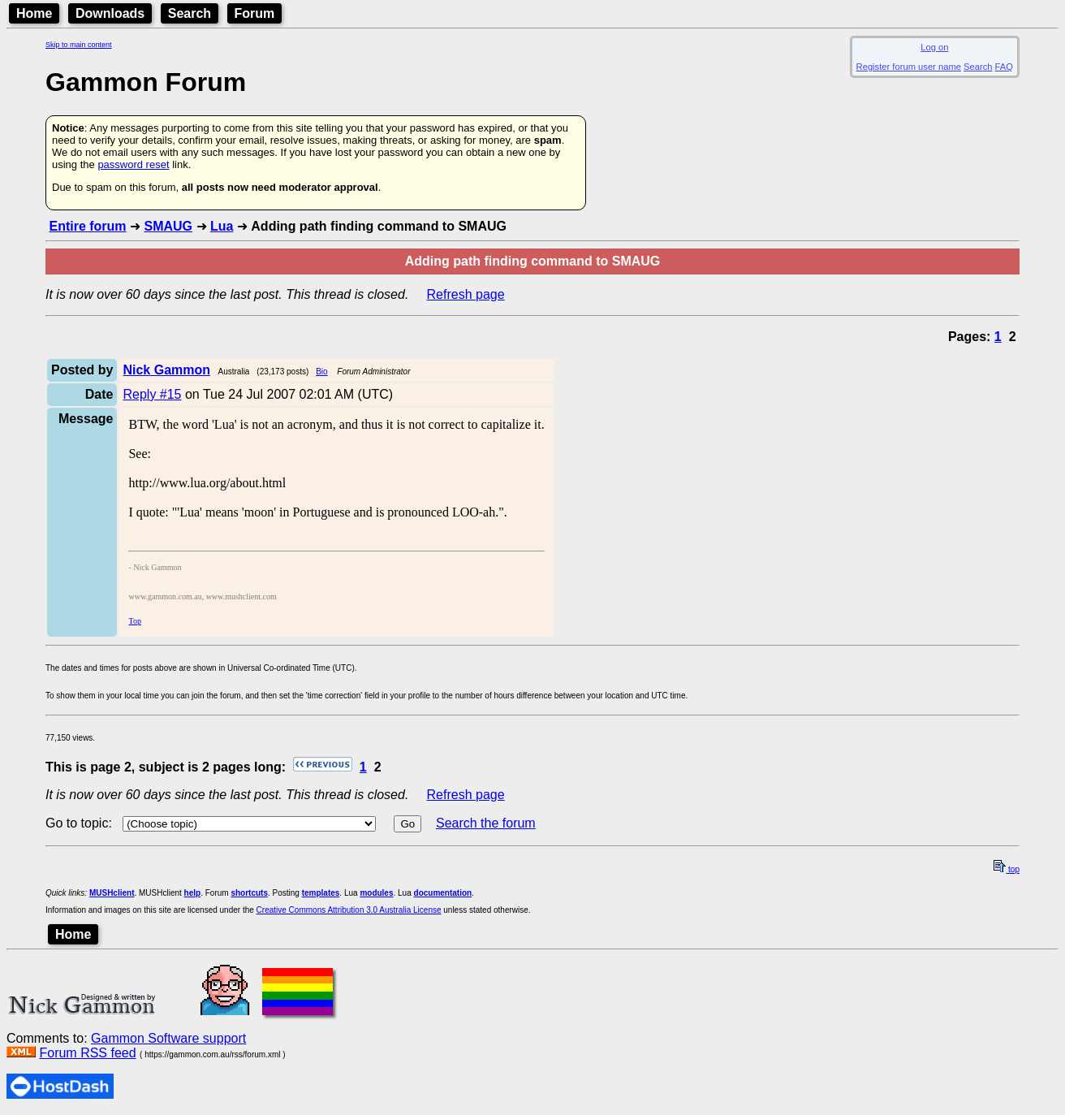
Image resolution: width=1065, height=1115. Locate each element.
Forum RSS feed (87, 1053)
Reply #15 (152, 394)
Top (134, 620)
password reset (133, 164)
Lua (221, 226)
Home (34, 13)
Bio (321, 371)
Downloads (109, 13)
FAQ (1004, 66)
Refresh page (466, 294)
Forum (255, 13)
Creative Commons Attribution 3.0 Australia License (349, 909)
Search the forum (486, 823)
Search (189, 13)
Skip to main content (78, 45)
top (1007, 869)
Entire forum (87, 226)
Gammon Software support (168, 1038)
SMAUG (168, 226)
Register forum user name (908, 66)
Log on (934, 47)
